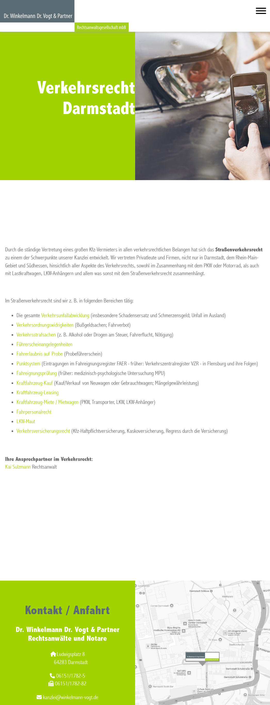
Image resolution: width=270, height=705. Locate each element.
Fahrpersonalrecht (34, 412)
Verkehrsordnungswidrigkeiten (45, 325)
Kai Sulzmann (18, 467)
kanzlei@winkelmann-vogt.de (67, 697)
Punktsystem (28, 363)
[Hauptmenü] (261, 12)
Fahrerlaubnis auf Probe (40, 354)
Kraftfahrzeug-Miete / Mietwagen (47, 402)
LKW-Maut (26, 421)
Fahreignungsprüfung (37, 373)
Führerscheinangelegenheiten (44, 344)
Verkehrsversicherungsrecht (43, 431)
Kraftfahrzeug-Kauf (35, 383)
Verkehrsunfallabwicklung (65, 315)
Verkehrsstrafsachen (36, 335)
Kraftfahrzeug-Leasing (38, 392)
